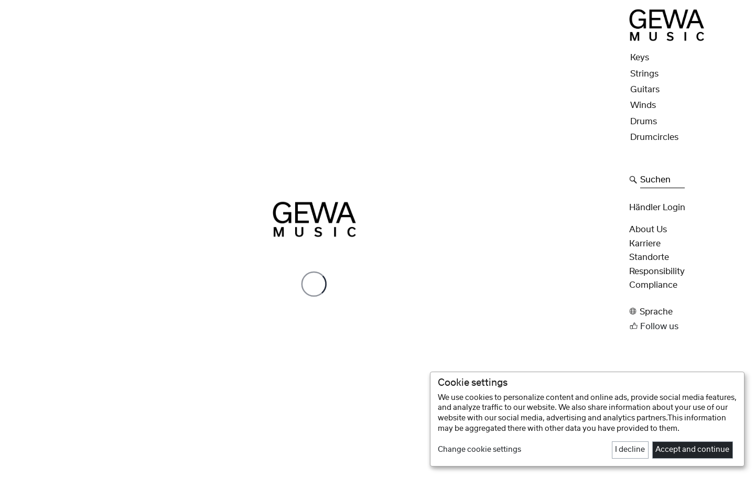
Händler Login (657, 207)
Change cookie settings (479, 449)
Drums (643, 121)
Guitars (645, 89)
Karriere (645, 244)
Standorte (649, 257)
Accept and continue (692, 449)
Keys (639, 57)
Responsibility (657, 271)
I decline (630, 449)
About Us (648, 229)
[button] (689, 311)
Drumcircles (654, 137)
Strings (644, 74)
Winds (643, 105)
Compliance (653, 285)
